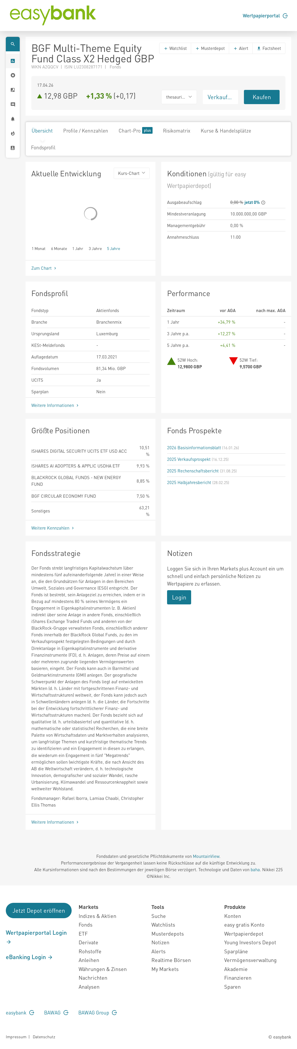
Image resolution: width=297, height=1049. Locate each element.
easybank (20, 1012)
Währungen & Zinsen (103, 968)
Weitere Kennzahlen (53, 528)
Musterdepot (210, 48)
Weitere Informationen (55, 405)
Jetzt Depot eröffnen (38, 910)
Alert (240, 48)
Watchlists (163, 924)
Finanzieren (237, 977)
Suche (158, 915)
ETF (83, 933)
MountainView (206, 856)
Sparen (232, 986)
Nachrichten (93, 977)
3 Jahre (95, 248)
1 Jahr (77, 248)
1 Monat (39, 248)
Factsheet (269, 48)
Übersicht (42, 130)
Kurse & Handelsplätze (226, 130)
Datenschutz (44, 1036)
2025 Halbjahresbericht (189, 482)
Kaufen (262, 97)
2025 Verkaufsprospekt (189, 459)
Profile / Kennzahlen (85, 130)
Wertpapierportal (265, 15)
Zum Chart (44, 268)
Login (179, 597)
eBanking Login (29, 957)
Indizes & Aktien (97, 915)
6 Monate (59, 248)
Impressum (16, 1036)
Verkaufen (221, 97)
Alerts (158, 951)
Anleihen (89, 959)
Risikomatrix (176, 130)
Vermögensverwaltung (250, 959)
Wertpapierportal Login (36, 937)
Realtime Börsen (171, 959)
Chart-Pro (136, 130)
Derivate (88, 942)
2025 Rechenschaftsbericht (193, 471)
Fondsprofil (43, 147)
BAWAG (56, 1012)
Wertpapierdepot (243, 933)
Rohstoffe (90, 951)
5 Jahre (113, 248)
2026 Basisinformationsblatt (194, 447)
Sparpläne (236, 951)
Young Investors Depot (250, 942)
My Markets (165, 968)
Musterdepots (167, 933)
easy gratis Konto (244, 924)
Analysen (89, 986)
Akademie (236, 968)
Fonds (86, 924)
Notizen (160, 942)
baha (255, 869)
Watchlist (175, 48)
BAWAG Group (97, 1012)
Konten (232, 915)
